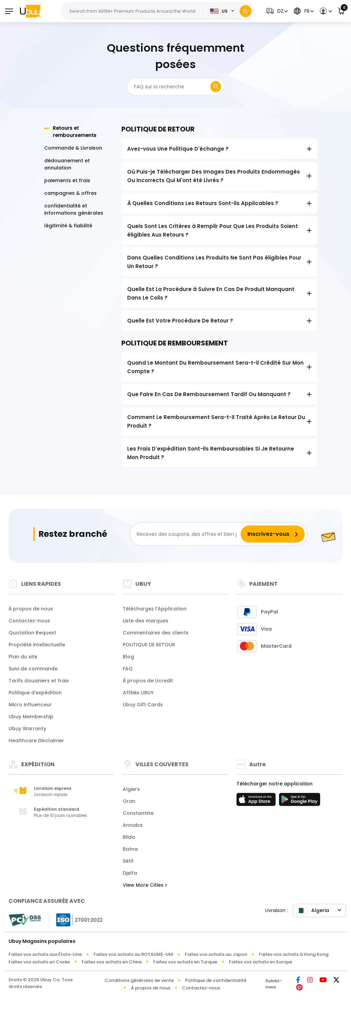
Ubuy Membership (31, 716)
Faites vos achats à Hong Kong (293, 954)
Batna (130, 849)
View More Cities (145, 885)
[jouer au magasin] (299, 801)
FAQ (128, 668)
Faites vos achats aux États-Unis (45, 954)
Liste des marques (145, 620)
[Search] (246, 11)
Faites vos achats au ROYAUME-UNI (133, 954)
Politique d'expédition (35, 692)
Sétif (128, 861)
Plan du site (23, 656)
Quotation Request (32, 632)
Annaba (133, 825)
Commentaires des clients (156, 632)
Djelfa (130, 873)
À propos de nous (31, 608)
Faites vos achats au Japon (216, 954)
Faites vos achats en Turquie (185, 962)
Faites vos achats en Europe (260, 962)
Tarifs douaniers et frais (39, 680)
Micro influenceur (30, 704)
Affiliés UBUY (138, 692)
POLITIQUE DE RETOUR (149, 644)
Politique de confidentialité (215, 980)
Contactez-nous (29, 620)
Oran (129, 801)
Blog (128, 656)
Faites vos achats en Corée (39, 962)
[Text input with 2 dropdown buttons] (134, 11)
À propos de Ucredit (148, 680)
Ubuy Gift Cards (143, 704)
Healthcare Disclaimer (36, 740)
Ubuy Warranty (27, 728)
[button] (276, 11)
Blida (129, 837)
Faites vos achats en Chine (112, 962)
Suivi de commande (33, 668)
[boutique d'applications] (257, 801)
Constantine (138, 813)
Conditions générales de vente (139, 980)
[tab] (78, 132)
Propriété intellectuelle (37, 644)
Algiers (131, 789)
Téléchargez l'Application (154, 608)
